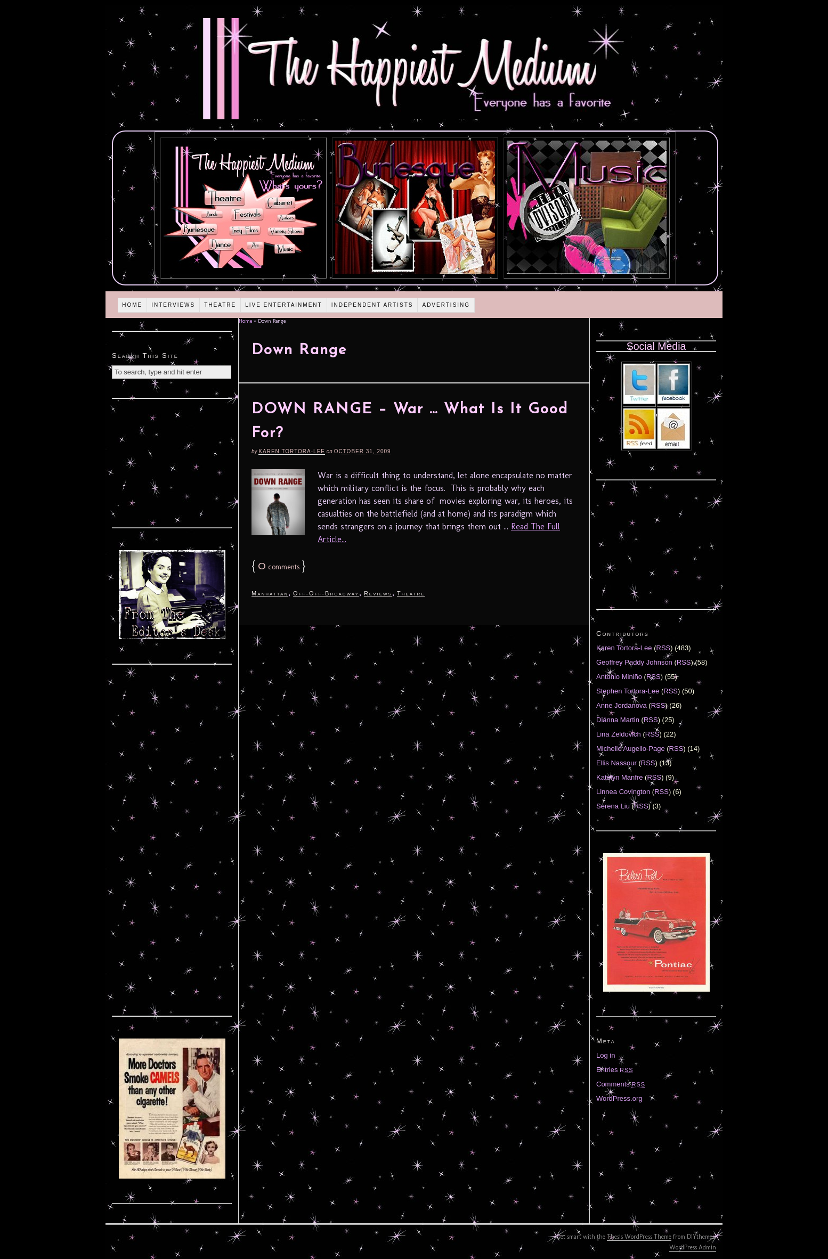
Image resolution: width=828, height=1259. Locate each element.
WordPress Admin (692, 1247)
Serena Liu (613, 806)
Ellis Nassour (616, 763)
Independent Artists (372, 305)
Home (132, 305)
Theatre (220, 305)
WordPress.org (619, 1098)
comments (278, 566)
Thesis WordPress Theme (639, 1236)
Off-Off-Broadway (326, 593)
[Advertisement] (172, 461)
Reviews (378, 593)
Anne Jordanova (621, 705)
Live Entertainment (283, 305)
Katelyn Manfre (619, 777)
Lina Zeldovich (618, 734)
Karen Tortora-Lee (291, 451)
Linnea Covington (623, 792)
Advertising (446, 305)
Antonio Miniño (619, 677)
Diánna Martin (617, 720)
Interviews (173, 305)
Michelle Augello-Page (630, 749)
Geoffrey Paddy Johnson (634, 662)
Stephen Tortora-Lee (627, 691)
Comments (620, 1084)
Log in (605, 1055)
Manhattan (269, 593)
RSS (663, 648)
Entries (615, 1070)
